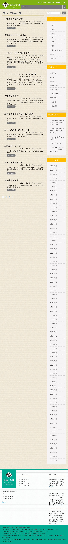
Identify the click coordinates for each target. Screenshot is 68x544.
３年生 (52, 33)
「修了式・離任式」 (56, 143)
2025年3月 (53, 220)
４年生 (52, 37)
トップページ (25, 479)
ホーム (52, 77)
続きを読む (11, 28)
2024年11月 (54, 236)
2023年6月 (53, 303)
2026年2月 (53, 174)
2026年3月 (53, 170)
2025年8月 (53, 199)
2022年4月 (53, 361)
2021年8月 (53, 394)
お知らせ (53, 73)
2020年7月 (53, 448)
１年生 (52, 25)
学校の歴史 (53, 106)
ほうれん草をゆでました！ (16, 130)
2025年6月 (53, 207)
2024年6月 (53, 257)
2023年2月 (53, 319)
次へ (10, 197)
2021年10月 (54, 386)
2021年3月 (53, 415)
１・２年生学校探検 (13, 162)
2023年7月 (53, 298)
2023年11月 (54, 286)
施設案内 (4, 502)
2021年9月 (53, 390)
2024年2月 (53, 274)
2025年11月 (54, 186)
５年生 (52, 41)
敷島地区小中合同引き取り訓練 (18, 114)
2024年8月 (53, 249)
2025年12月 (54, 182)
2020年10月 (54, 435)
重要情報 (53, 58)
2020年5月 (53, 456)
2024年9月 (53, 245)
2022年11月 (54, 332)
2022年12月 (54, 327)
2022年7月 (53, 348)
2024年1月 (53, 278)
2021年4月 (53, 410)
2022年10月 (54, 336)
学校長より (53, 54)
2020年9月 (53, 439)
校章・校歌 (53, 98)
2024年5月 (53, 261)
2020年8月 (53, 444)
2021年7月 (53, 398)
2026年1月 (53, 178)
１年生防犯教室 (11, 180)
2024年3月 (53, 269)
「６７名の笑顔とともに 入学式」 (57, 138)
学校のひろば (54, 89)
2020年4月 (53, 460)
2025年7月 (53, 203)
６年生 (52, 46)
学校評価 (53, 102)
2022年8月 (53, 344)
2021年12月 (54, 377)
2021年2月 (53, 419)
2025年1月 (53, 228)
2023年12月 (54, 282)
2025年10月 (54, 191)
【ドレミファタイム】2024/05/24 (20, 74)
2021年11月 (54, 381)
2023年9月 (53, 294)
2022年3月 (53, 365)
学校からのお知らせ (38, 21)
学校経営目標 (54, 85)
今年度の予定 (54, 93)
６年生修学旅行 (11, 95)
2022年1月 (53, 373)
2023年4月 (53, 311)
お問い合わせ (25, 485)
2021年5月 (53, 406)
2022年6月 (53, 352)
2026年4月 (53, 166)
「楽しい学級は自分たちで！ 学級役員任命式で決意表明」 (57, 122)
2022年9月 (53, 340)
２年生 (52, 29)
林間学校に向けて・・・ (15, 146)
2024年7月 (53, 253)
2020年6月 (53, 452)
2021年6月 (53, 402)
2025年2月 (53, 224)
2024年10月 (54, 240)
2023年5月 (53, 307)
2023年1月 (53, 323)
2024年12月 (54, 232)
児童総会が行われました (15, 35)
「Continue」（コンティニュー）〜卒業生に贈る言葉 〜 (57, 149)
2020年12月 (54, 427)
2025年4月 (53, 215)
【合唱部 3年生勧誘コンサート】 (20, 53)
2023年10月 (54, 290)
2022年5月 (53, 357)
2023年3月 (53, 315)
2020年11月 (54, 431)
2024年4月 (53, 265)
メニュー (24, 7)
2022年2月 (53, 369)
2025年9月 (53, 195)
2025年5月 (53, 211)
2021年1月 (53, 423)
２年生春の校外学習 (13, 19)
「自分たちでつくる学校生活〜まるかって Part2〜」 (57, 131)
